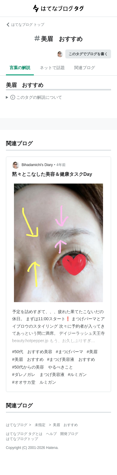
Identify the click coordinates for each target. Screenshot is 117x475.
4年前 (61, 165)
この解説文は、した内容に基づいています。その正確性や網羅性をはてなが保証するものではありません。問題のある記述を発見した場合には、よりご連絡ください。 (34, 98)
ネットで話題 (52, 67)
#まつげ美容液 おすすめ (71, 359)
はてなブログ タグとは (24, 434)
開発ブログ (69, 434)
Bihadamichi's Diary (37, 165)
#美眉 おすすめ (28, 359)
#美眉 (92, 351)
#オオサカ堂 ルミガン (34, 382)
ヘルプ (51, 434)
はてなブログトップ (22, 439)
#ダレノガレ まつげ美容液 (38, 374)
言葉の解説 (20, 67)
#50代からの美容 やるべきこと (42, 367)
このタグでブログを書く (88, 54)
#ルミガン (77, 374)
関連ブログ (84, 67)
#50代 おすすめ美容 (32, 351)
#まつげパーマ (69, 351)
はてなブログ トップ (25, 25)
